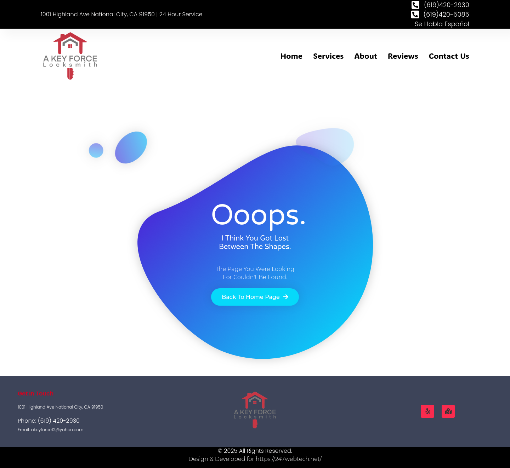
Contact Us (449, 56)
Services (328, 56)
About (365, 56)
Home (291, 56)
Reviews (403, 56)
